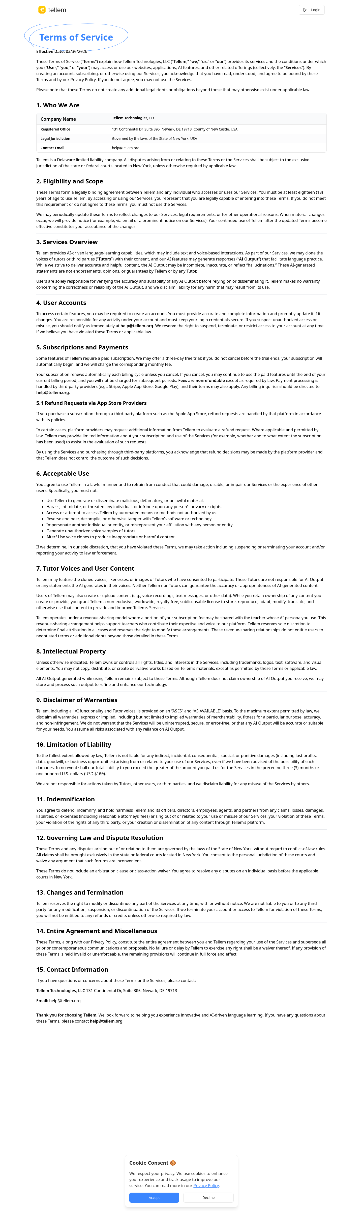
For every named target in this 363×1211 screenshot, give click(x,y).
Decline (208, 1197)
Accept (154, 1197)
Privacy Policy (83, 79)
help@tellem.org (125, 147)
